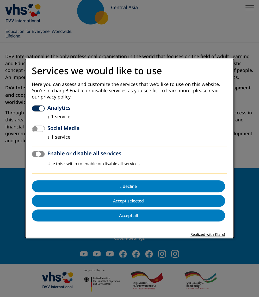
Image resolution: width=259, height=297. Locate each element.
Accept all (128, 216)
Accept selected (128, 201)
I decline (128, 186)
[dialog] (129, 148)
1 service (58, 117)
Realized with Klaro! (207, 235)
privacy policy (55, 97)
